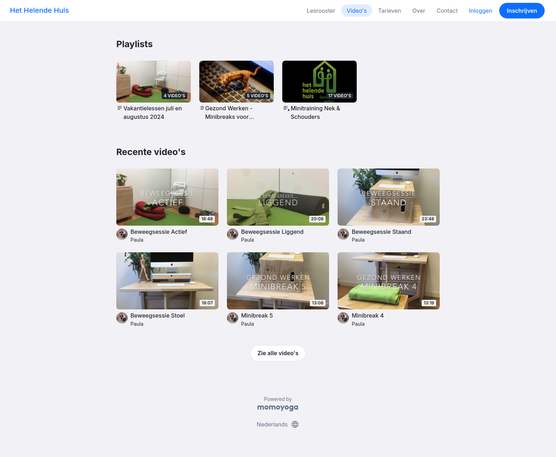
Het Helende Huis (39, 10)
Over (418, 10)
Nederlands (278, 424)
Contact (447, 10)
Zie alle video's (278, 353)
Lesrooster (321, 10)
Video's (357, 10)
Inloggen (481, 10)
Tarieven (389, 10)
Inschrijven (522, 10)
